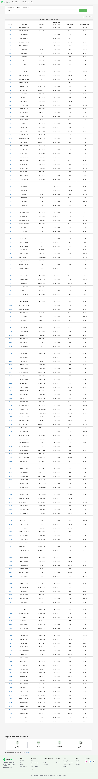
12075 (10, 442)
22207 (10, 684)
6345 (10, 235)
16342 (10, 606)
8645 (10, 324)
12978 (10, 257)
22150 (10, 680)
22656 (10, 390)
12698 (10, 539)
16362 (10, 620)
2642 (10, 97)
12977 (10, 543)
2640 (10, 90)
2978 (10, 134)
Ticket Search (16, 2)
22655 (10, 387)
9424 (10, 294)
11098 (10, 439)
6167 (10, 172)
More (32, 2)
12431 (10, 468)
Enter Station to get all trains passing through (18, 7)
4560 (10, 146)
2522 (10, 75)
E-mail (85, 17)
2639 (10, 86)
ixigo (57, 761)
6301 (10, 183)
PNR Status (34, 761)
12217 (10, 138)
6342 (10, 231)
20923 (10, 669)
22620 (10, 368)
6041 (10, 643)
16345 (10, 609)
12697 (10, 535)
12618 (10, 502)
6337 (10, 220)
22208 (10, 687)
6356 (10, 246)
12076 (10, 446)
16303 (10, 565)
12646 (10, 517)
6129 (10, 160)
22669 (10, 402)
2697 (10, 123)
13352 (10, 550)
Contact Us (46, 761)
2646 (10, 112)
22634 (10, 698)
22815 (10, 409)
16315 (10, 587)
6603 (10, 261)
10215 (10, 424)
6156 (10, 350)
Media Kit (45, 762)
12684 (10, 531)
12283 (10, 461)
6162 (10, 168)
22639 (10, 702)
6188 (10, 179)
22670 (10, 405)
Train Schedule (34, 766)
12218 (10, 450)
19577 (10, 650)
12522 (10, 494)
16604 (10, 628)
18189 (10, 635)
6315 (10, 212)
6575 (10, 717)
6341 (10, 227)
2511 (10, 64)
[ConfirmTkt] (7, 759)
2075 (10, 34)
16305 (10, 572)
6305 (10, 197)
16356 (10, 309)
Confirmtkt (78, 761)
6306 (10, 201)
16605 (10, 342)
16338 (10, 339)
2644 (10, 105)
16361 (10, 617)
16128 (10, 331)
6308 (10, 209)
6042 (10, 646)
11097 (10, 435)
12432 (10, 472)
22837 (10, 416)
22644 (10, 376)
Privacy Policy (66, 761)
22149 (10, 676)
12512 (10, 487)
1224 (10, 31)
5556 (10, 320)
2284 (10, 45)
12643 (10, 505)
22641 (10, 710)
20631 (10, 357)
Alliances (45, 764)
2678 (10, 120)
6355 (10, 242)
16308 (10, 583)
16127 (10, 554)
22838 (10, 420)
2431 (10, 57)
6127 (10, 157)
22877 (10, 431)
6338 (10, 223)
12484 (10, 479)
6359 (10, 249)
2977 (10, 131)
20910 (10, 665)
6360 (10, 253)
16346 (10, 613)
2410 (10, 53)
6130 (10, 164)
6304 (10, 194)
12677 (10, 520)
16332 (10, 594)
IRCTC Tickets (23, 761)
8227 (10, 279)
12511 (10, 483)
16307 (10, 580)
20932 (10, 365)
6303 (10, 190)
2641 (10, 94)
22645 (10, 379)
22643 (10, 713)
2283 (10, 42)
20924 (10, 361)
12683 (10, 528)
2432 (10, 60)
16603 (10, 624)
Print (90, 17)
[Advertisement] (49, 730)
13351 (10, 546)
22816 (10, 413)
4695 (10, 149)
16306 (10, 576)
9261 (10, 287)
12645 (10, 513)
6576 (10, 721)
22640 (10, 706)
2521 (10, 71)
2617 (10, 79)
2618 (10, 83)
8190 (10, 275)
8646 (10, 327)
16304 (10, 569)
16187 (10, 557)
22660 (10, 398)
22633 (10, 695)
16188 (10, 561)
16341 (10, 602)
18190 (10, 639)
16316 (10, 335)
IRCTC (27, 752)
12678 (10, 524)
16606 (10, 632)
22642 (10, 372)
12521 (10, 491)
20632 (10, 658)
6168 (10, 175)
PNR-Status (25, 2)
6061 (10, 654)
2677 (10, 116)
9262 (10, 290)
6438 (10, 313)
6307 (10, 205)
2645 (10, 108)
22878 (10, 346)
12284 (10, 465)
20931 (10, 672)
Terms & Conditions (68, 762)
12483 (10, 476)
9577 (10, 298)
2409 (10, 49)
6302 (10, 186)
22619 (10, 691)
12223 (10, 454)
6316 (10, 216)
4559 (10, 142)
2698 (10, 127)
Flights (21, 762)
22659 (10, 394)
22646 (10, 383)
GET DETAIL (83, 10)
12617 (10, 498)
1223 (10, 27)
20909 (10, 661)
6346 (10, 238)
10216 (10, 428)
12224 (10, 457)
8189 (10, 272)
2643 (10, 101)
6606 (10, 268)
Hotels (21, 764)
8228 (10, 283)
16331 (10, 591)
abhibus (58, 762)
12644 (10, 509)
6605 (10, 264)
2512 (10, 68)
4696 (10, 153)
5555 (10, 316)
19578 (10, 353)
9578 (10, 301)
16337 (10, 598)
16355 (10, 305)
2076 (10, 38)
